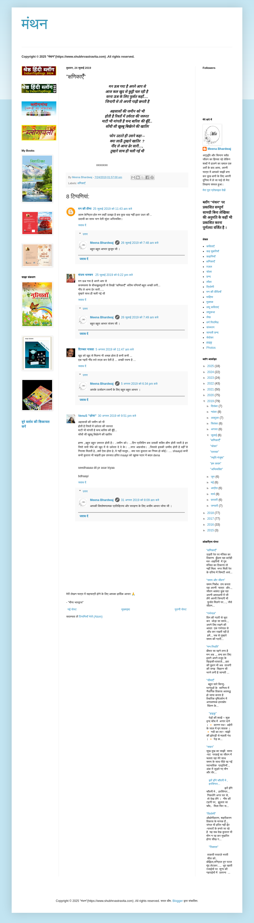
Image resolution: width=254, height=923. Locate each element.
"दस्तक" (214, 452)
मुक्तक (209, 302)
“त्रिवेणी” (211, 813)
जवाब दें (82, 225)
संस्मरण (210, 327)
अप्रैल (215, 488)
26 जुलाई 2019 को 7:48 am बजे (140, 243)
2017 (211, 518)
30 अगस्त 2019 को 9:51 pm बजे (117, 416)
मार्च (213, 494)
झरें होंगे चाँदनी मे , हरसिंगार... (218, 782)
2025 (211, 366)
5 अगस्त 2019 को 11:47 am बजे (114, 349)
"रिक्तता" (214, 847)
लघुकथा (210, 312)
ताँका (209, 282)
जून (213, 476)
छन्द (208, 276)
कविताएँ (210, 246)
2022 (211, 383)
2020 (211, 395)
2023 (211, 377)
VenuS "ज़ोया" (87, 416)
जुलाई (214, 435)
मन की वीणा (85, 208)
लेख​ (208, 317)
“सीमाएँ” (210, 680)
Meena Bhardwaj (102, 243)
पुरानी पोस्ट (181, 609)
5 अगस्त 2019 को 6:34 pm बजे (139, 383)
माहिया (209, 297)
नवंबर (214, 412)
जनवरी (215, 505)
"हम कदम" (215, 463)
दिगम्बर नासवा (86, 349)
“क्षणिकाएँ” (211, 550)
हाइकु (209, 342)
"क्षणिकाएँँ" (215, 440)
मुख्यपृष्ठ (125, 609)
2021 (211, 389)
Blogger (178, 901)
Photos (211, 347)
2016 (211, 524)
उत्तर (85, 234)
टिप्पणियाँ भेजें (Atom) (91, 616)
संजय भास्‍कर (86, 275)
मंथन (35, 24)
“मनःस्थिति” (212, 646)
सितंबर (215, 423)
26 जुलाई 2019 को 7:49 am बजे (140, 317)
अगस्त (215, 429)
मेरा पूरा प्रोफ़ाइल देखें (214, 190)
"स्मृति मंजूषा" (217, 457)
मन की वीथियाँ (213, 292)
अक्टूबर (215, 418)
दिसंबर (215, 406)
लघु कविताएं (212, 307)
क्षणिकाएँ (81, 183)
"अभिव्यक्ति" (216, 469)
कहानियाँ (210, 256)
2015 (211, 530)
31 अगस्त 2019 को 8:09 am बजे (140, 500)
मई (213, 482)
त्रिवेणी (210, 287)
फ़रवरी (215, 500)
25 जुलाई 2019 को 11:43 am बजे (112, 208)
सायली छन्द (212, 332)
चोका (209, 271)
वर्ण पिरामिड (212, 322)
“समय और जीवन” (215, 580)
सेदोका (209, 337)
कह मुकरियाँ (212, 251)
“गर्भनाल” (211, 613)
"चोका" (214, 446)
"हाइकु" (213, 713)
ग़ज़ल (209, 266)
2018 (211, 513)
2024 (211, 372)
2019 (211, 401)
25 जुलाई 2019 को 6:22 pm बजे (114, 275)
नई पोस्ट (72, 609)
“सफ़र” (210, 747)
